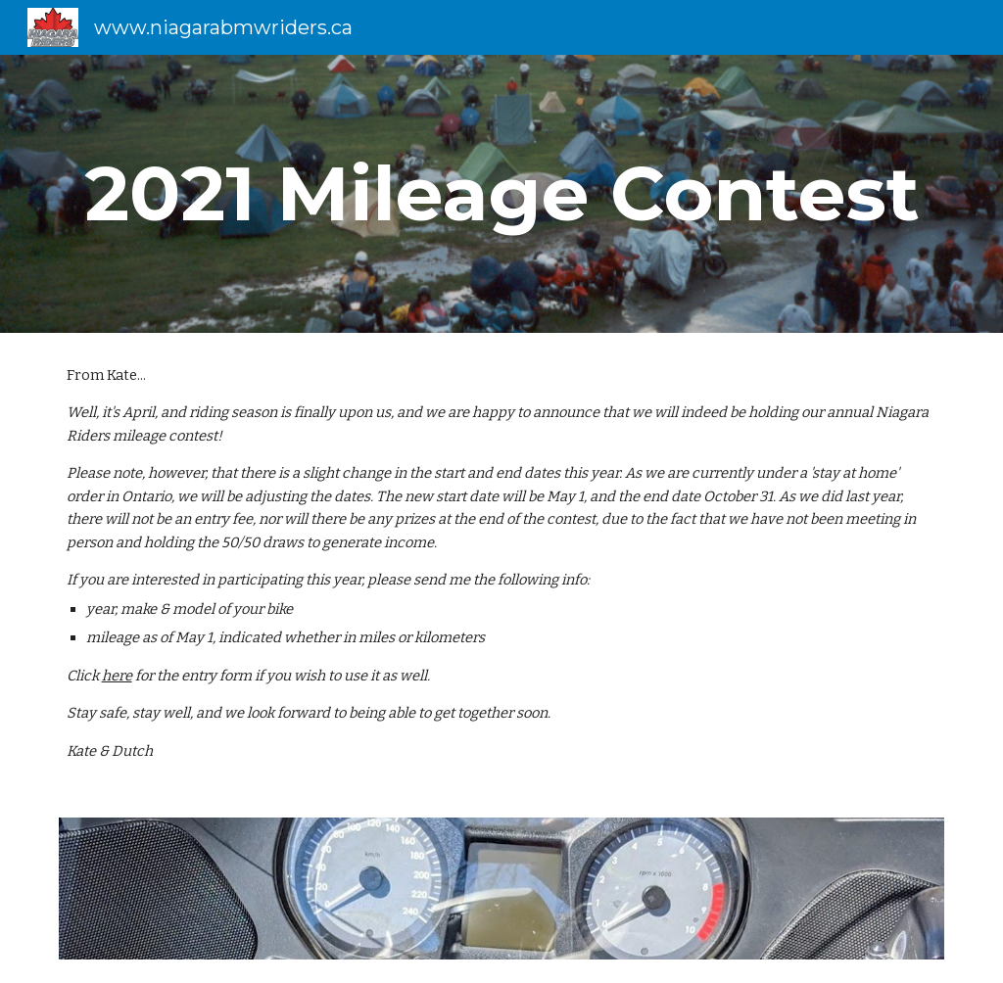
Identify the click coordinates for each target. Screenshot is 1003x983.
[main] (502, 194)
